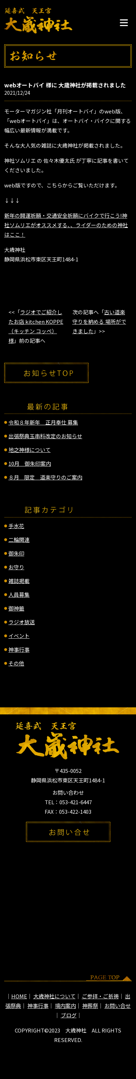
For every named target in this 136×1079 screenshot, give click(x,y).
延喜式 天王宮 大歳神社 (39, 20)
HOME (19, 996)
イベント (19, 635)
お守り (16, 567)
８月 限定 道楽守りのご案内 (45, 477)
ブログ (69, 1015)
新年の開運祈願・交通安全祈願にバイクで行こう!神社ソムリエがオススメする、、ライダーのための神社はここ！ (66, 225)
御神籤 (16, 608)
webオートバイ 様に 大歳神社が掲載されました (65, 85)
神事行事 (19, 649)
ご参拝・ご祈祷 (100, 996)
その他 (16, 663)
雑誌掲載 (19, 580)
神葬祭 (90, 1005)
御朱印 (16, 553)
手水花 (16, 525)
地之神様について (29, 449)
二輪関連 (19, 539)
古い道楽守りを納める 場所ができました (99, 321)
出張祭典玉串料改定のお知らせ (45, 436)
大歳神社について (54, 996)
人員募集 (19, 594)
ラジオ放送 (21, 622)
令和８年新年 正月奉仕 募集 (43, 422)
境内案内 (65, 1005)
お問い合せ (117, 1005)
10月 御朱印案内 (29, 463)
